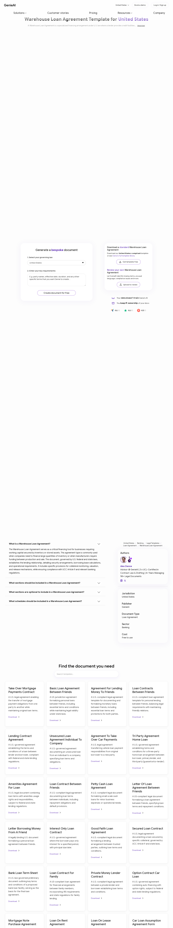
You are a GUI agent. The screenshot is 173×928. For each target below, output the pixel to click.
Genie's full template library (124, 256)
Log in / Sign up (160, 5)
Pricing (61, 5)
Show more (141, 26)
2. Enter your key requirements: (41, 271)
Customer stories (46, 5)
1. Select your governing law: (40, 257)
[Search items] (86, 674)
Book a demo (140, 5)
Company (88, 5)
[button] (30, 5)
